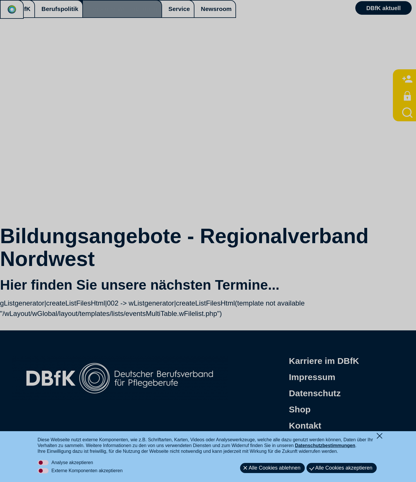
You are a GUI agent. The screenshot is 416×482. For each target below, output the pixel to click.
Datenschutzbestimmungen (325, 445)
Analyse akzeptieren (72, 462)
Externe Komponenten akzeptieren (86, 470)
